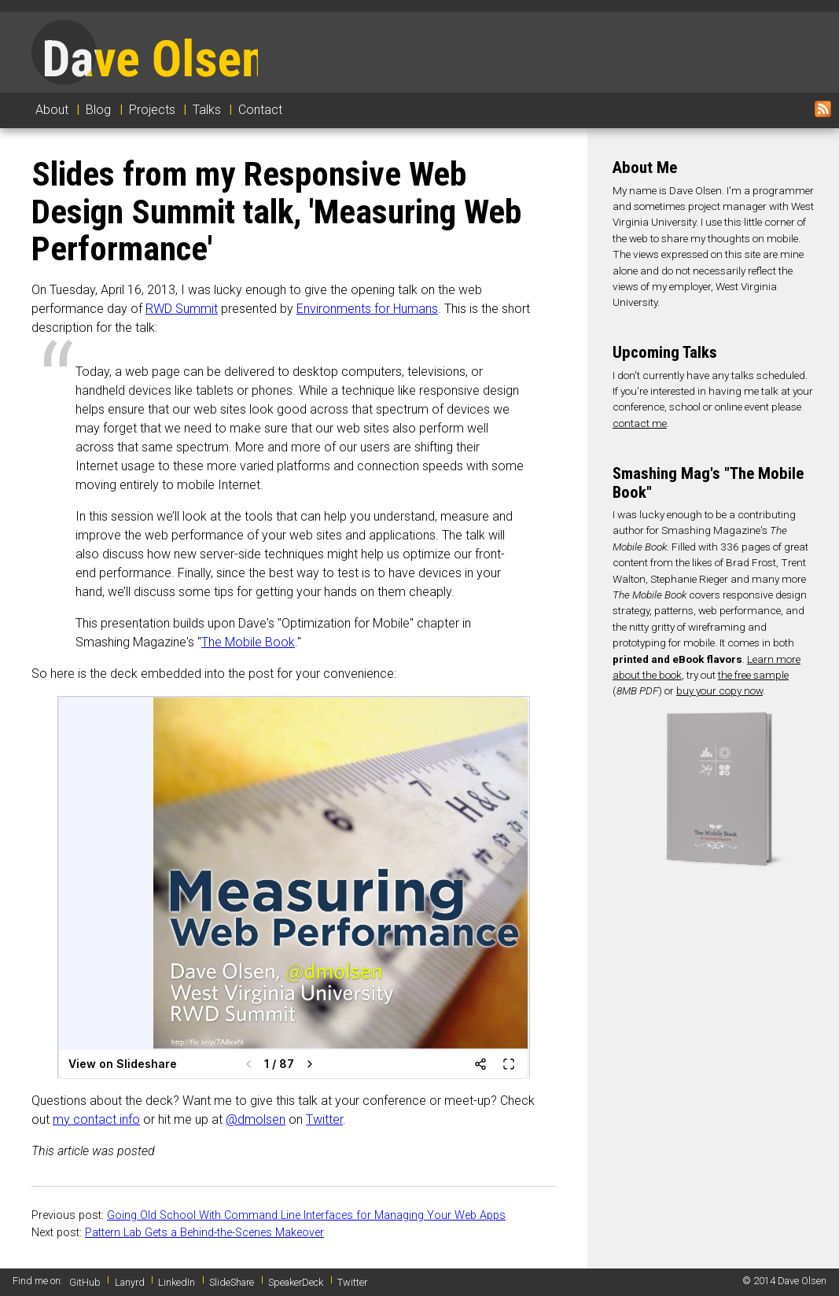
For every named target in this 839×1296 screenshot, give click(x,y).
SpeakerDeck (295, 1282)
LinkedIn (176, 1282)
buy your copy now (719, 690)
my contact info (96, 1119)
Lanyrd (130, 1282)
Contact (260, 109)
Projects (152, 109)
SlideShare (231, 1282)
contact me (640, 423)
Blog (98, 109)
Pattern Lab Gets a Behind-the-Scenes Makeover (204, 1232)
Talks (207, 109)
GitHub (85, 1282)
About (51, 109)
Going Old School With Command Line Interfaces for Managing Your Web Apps (306, 1215)
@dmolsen (255, 1119)
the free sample (753, 674)
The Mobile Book (248, 642)
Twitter (324, 1119)
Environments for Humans (367, 308)
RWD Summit (181, 308)
